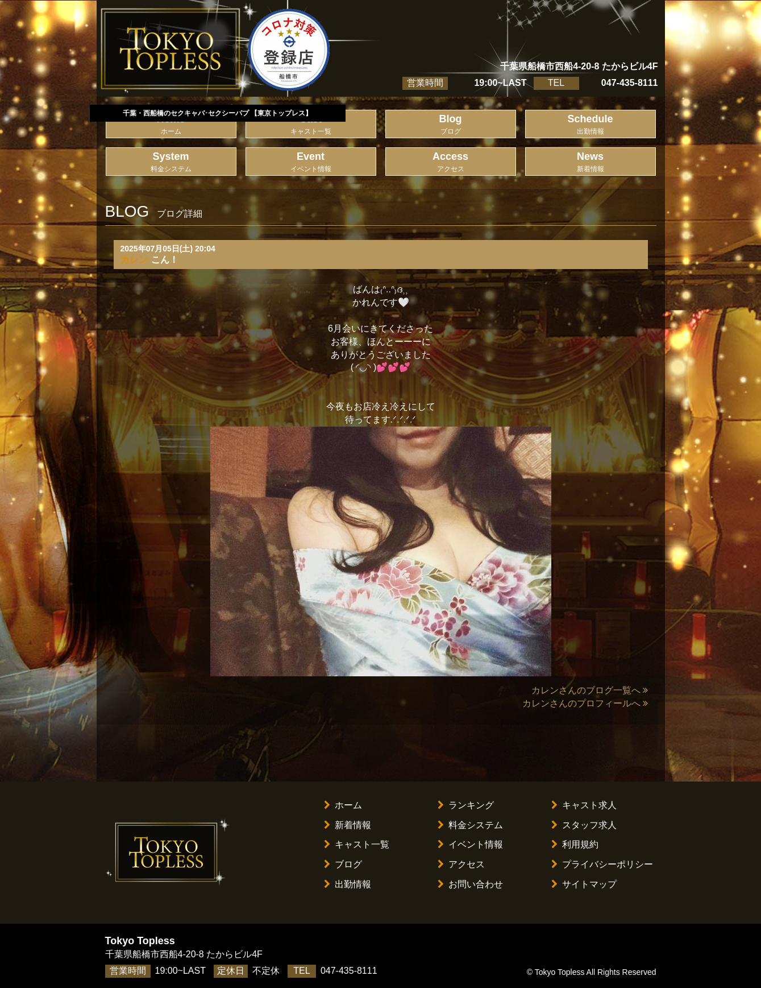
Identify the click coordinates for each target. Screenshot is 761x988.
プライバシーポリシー (602, 864)
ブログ (343, 864)
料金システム (470, 825)
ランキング (466, 805)
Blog (450, 125)
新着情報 (347, 825)
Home (171, 125)
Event (311, 162)
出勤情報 (347, 884)
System (171, 162)
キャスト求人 (584, 805)
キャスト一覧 (356, 844)
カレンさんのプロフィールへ (585, 703)
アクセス (461, 864)
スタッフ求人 (584, 825)
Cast (311, 125)
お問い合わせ (470, 884)
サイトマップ (584, 884)
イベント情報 (470, 844)
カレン (134, 259)
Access (450, 162)
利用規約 (574, 844)
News (590, 162)
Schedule (590, 125)
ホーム (343, 805)
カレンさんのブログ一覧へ (589, 690)
